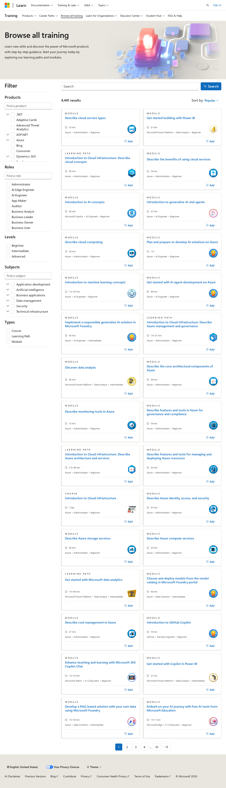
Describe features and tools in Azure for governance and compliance (175, 412)
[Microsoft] (7, 5)
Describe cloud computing (84, 242)
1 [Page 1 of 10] (118, 747)
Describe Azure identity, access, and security (178, 498)
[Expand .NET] (7, 114)
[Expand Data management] (7, 301)
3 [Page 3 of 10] (136, 747)
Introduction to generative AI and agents (176, 202)
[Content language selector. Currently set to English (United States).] (22, 767)
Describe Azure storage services (87, 538)
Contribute (69, 776)
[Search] (130, 86)
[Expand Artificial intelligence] (7, 290)
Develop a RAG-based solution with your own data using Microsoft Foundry (100, 708)
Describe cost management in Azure (90, 622)
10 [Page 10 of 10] (156, 747)
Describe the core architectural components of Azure (180, 368)
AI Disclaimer (12, 776)
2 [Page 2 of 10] (127, 747)
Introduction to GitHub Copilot (169, 622)
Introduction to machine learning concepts (95, 282)
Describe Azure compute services (170, 538)
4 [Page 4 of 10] (144, 747)
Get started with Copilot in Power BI (172, 664)
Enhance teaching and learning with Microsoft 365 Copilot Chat (100, 664)
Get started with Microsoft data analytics (93, 580)
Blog (53, 776)
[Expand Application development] (7, 284)
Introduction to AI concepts (85, 202)
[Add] (128, 141)
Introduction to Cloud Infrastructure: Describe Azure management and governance (179, 324)
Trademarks (161, 776)
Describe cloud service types (85, 118)
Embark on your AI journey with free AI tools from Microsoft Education (182, 708)
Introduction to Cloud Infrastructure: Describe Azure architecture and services (97, 456)
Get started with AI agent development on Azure (181, 282)
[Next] (166, 747)
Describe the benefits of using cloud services (178, 159)
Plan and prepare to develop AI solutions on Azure (182, 242)
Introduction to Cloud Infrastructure (90, 498)
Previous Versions (35, 776)
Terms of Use (142, 776)
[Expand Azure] (7, 140)
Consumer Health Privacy (112, 776)
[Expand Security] (7, 306)
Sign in (217, 5)
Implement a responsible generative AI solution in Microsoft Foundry (100, 324)
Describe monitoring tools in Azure (89, 411)
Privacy (85, 776)
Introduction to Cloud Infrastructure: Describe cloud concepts (97, 160)
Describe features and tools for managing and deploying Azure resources (179, 456)
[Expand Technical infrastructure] (7, 311)
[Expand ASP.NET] (7, 135)
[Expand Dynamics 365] (7, 156)
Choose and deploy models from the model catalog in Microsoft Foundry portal (178, 580)
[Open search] (208, 5)
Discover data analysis (80, 367)
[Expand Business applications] (7, 295)
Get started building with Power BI (171, 118)
